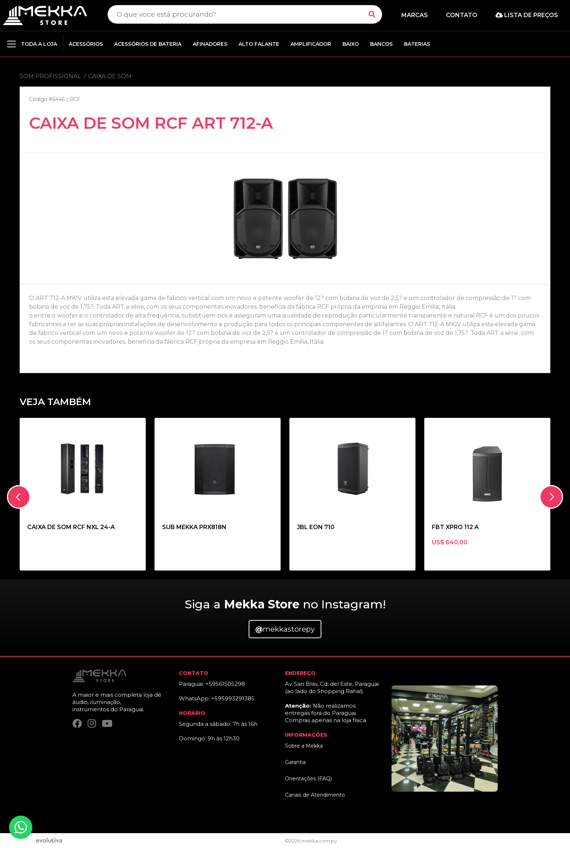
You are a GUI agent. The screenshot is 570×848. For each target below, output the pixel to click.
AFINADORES (210, 44)
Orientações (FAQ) (308, 778)
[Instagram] (92, 723)
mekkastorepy (285, 629)
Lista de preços (526, 15)
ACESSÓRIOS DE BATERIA (147, 44)
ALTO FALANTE (258, 44)
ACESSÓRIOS (86, 44)
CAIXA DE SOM (110, 76)
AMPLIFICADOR (310, 44)
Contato (461, 15)
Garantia (295, 762)
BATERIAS (417, 44)
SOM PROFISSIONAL (50, 76)
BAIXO (350, 44)
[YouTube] (107, 723)
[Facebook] (77, 723)
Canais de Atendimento (315, 795)
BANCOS (381, 44)
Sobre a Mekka (304, 746)
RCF (74, 99)
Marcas (414, 15)
